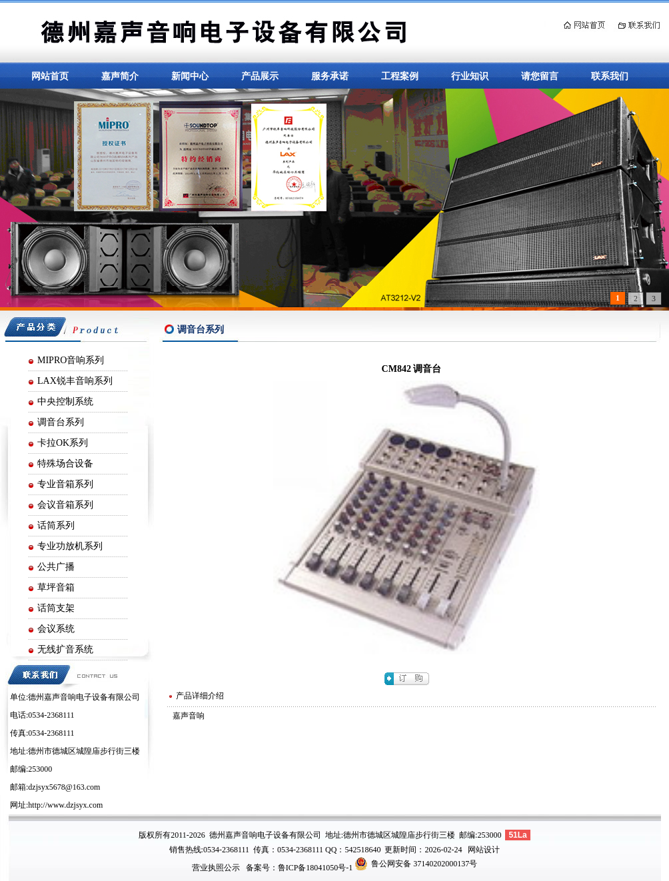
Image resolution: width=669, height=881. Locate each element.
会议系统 (56, 629)
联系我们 (609, 76)
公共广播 (56, 567)
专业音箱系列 (65, 484)
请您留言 (539, 76)
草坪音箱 (56, 587)
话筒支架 (56, 608)
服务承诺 (329, 76)
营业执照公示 (216, 867)
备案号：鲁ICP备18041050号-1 (299, 867)
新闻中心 (190, 76)
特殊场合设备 (65, 463)
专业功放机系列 (70, 546)
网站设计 (484, 849)
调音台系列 (60, 422)
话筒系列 (56, 525)
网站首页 (50, 76)
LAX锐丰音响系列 (75, 381)
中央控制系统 (65, 402)
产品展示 (260, 76)
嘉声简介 (120, 76)
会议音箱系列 (65, 505)
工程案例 (399, 76)
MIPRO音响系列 (70, 360)
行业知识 (469, 76)
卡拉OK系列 (62, 443)
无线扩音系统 (65, 649)
